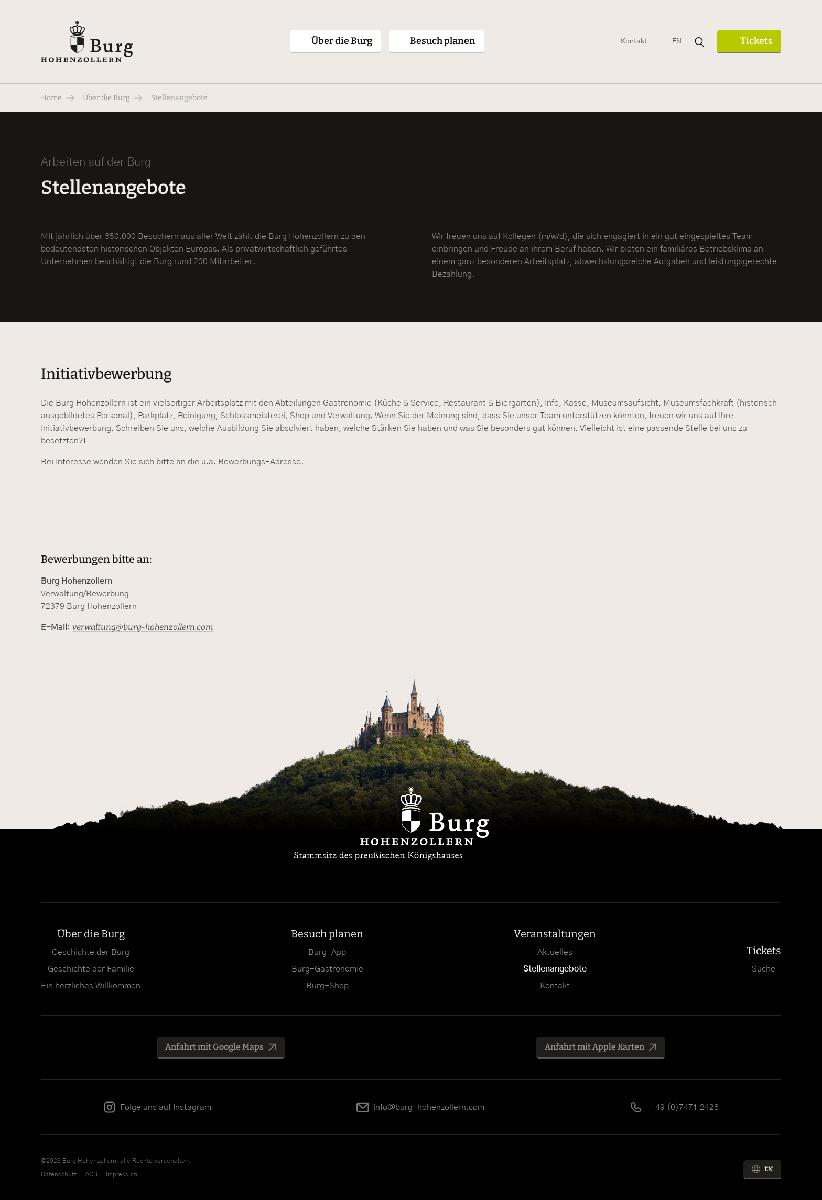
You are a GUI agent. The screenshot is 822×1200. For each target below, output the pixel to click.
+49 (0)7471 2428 (685, 1107)
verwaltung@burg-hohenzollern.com (142, 627)
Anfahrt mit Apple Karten (594, 1047)
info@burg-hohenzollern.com (428, 1107)
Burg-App (327, 952)
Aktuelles (554, 952)
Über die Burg (106, 97)
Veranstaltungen (555, 934)
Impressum (121, 1174)
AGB (91, 1174)
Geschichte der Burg (90, 952)
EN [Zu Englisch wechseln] (677, 41)
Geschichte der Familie (91, 969)
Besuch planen (327, 934)
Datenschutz (59, 1174)
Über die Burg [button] (341, 41)
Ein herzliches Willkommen (90, 985)
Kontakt (634, 41)
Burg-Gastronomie (327, 969)
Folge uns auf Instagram (165, 1107)
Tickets (756, 41)
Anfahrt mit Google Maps (214, 1047)
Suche (763, 969)
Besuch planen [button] (442, 41)
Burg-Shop (327, 985)
